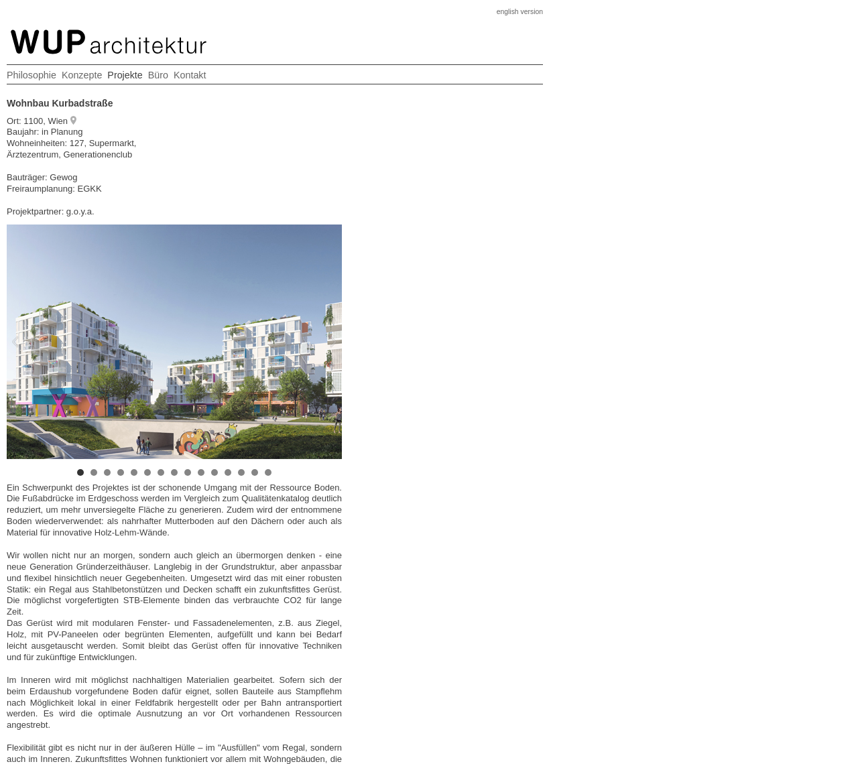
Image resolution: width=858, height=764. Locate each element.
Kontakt (190, 75)
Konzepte (82, 75)
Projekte (124, 75)
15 (268, 472)
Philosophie (31, 75)
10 (201, 472)
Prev (90, 342)
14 (254, 472)
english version (520, 11)
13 (241, 472)
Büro (158, 75)
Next (258, 342)
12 (228, 472)
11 (214, 472)
